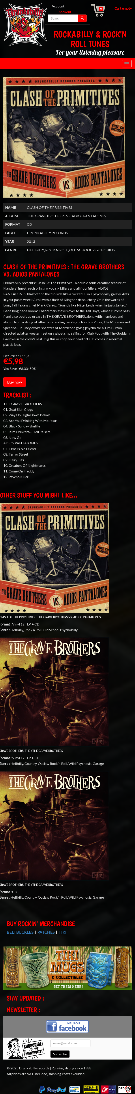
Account (58, 6)
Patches (45, 932)
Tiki (62, 932)
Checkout (63, 12)
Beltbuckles (20, 932)
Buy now (14, 382)
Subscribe (60, 1054)
